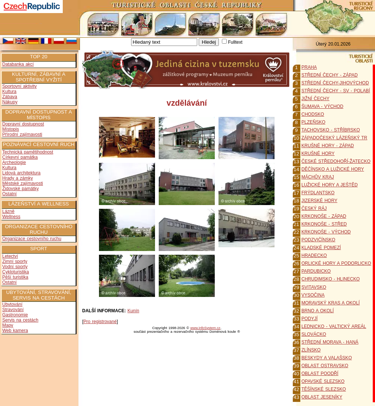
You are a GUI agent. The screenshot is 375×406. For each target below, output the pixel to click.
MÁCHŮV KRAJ (317, 177)
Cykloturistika (15, 272)
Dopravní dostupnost (23, 124)
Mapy (7, 325)
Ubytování (12, 304)
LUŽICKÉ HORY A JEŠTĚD (329, 184)
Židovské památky (20, 188)
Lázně (8, 211)
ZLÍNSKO (310, 350)
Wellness (11, 216)
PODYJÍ (309, 318)
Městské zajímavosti (22, 183)
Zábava (9, 96)
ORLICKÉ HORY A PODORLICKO (336, 263)
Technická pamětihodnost (27, 152)
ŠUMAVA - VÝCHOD (322, 106)
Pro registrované (100, 321)
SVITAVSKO (313, 287)
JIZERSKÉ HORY (319, 200)
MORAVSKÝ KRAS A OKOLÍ (330, 303)
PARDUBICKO (316, 271)
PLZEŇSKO (313, 122)
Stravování (13, 309)
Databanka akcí (18, 64)
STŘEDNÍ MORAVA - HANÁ (330, 342)
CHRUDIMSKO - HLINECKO (330, 279)
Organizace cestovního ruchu (31, 238)
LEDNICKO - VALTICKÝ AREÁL (333, 326)
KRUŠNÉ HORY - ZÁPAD (327, 145)
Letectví (10, 256)
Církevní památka (20, 157)
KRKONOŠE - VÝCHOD (326, 232)
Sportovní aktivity (19, 86)
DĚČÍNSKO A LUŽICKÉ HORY (332, 169)
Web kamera (15, 330)
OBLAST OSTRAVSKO (324, 365)
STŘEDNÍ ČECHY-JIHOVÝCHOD (335, 83)
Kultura (9, 91)
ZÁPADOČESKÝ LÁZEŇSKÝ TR (334, 137)
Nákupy (10, 102)
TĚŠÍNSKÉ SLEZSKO (323, 389)
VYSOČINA (313, 295)
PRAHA (309, 67)
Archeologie (14, 162)
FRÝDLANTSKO (318, 192)
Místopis (10, 129)
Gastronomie (15, 314)
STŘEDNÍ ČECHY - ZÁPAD (329, 75)
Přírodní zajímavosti (22, 134)
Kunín (133, 310)
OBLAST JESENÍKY (322, 397)
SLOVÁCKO (313, 334)
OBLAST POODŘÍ (319, 373)
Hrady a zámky (17, 178)
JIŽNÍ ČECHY (315, 98)
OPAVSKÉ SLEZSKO (322, 381)
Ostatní (9, 193)
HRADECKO (314, 255)
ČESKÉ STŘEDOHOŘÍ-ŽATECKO (336, 161)
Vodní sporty (15, 266)
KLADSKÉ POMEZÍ (321, 247)
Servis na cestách (20, 320)
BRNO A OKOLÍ (317, 310)
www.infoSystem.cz (205, 328)
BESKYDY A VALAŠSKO (326, 357)
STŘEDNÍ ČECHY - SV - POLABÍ (335, 90)
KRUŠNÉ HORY (318, 153)
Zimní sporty (14, 261)
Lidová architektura (21, 173)
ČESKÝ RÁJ (314, 208)
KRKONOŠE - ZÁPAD (323, 216)
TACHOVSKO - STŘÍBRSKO (330, 130)
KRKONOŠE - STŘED (324, 224)
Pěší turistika (15, 277)
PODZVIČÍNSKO (318, 239)
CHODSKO (312, 114)
